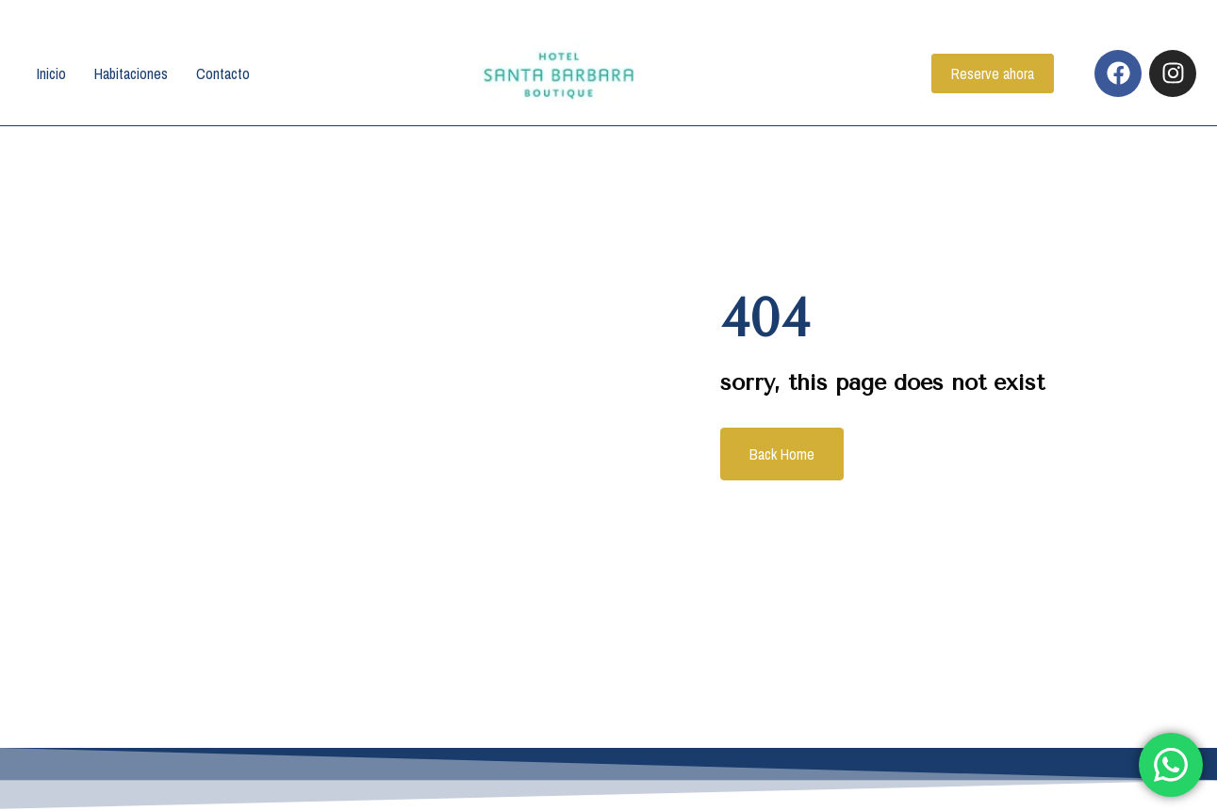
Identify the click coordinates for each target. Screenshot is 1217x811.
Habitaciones (131, 73)
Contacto (223, 73)
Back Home (781, 454)
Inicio (51, 73)
